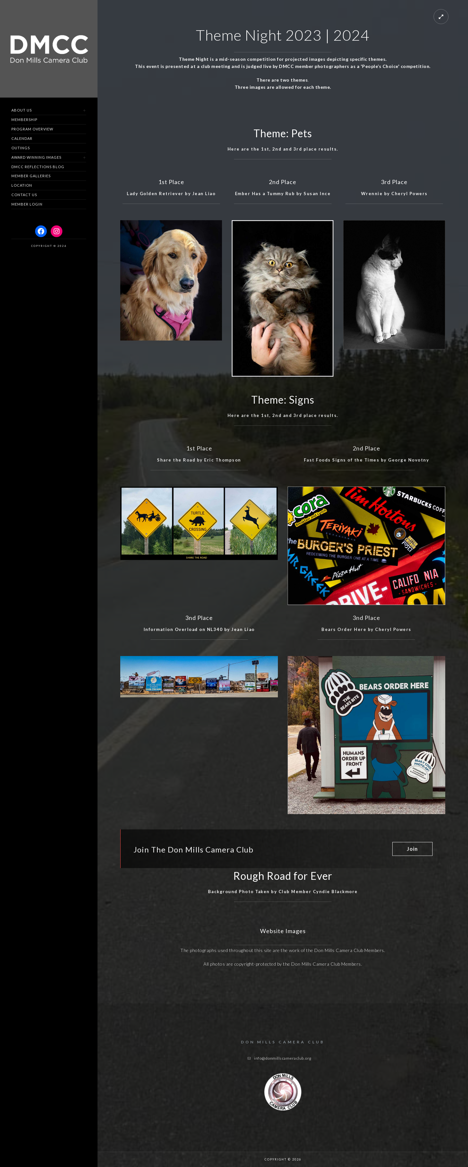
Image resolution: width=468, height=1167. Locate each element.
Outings (20, 148)
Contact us (24, 195)
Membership (24, 119)
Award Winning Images (36, 157)
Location (21, 185)
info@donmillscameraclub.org (282, 1058)
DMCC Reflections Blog (37, 167)
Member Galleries (31, 176)
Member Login (27, 204)
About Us (21, 110)
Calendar (21, 138)
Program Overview (32, 129)
